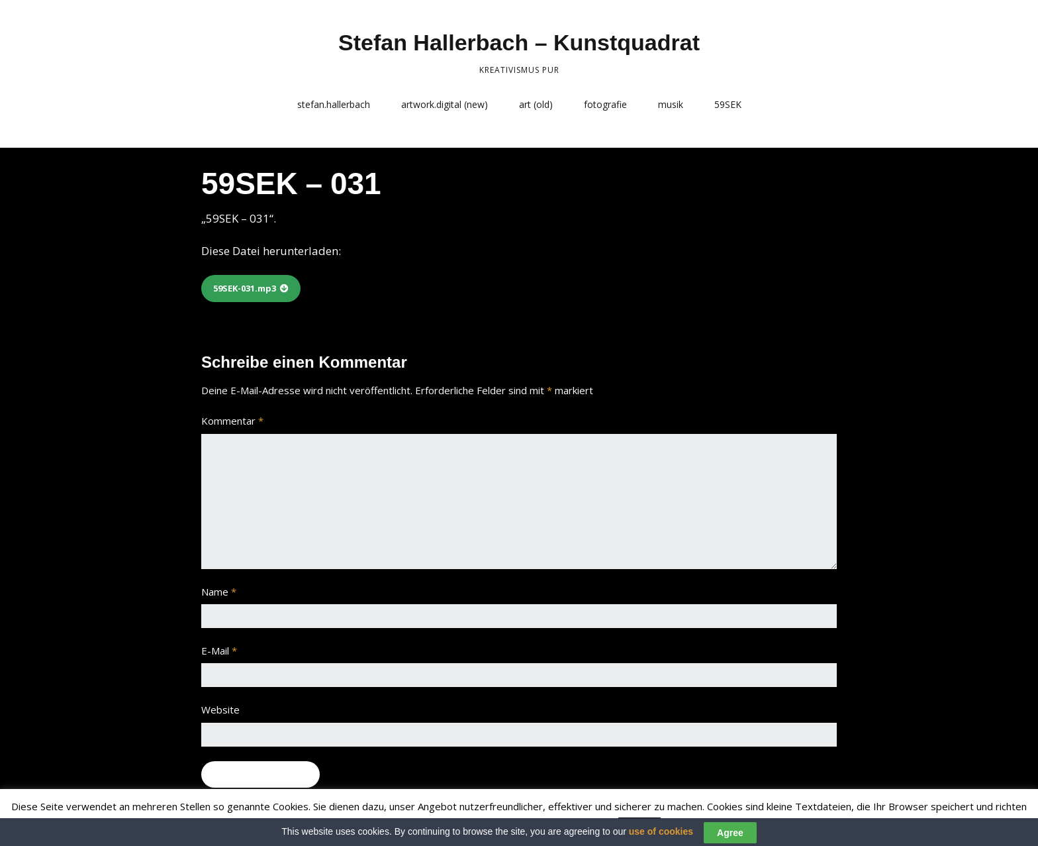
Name (218, 591)
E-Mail (219, 650)
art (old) (536, 104)
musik (670, 104)
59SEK (727, 104)
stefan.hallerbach (333, 104)
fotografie (605, 104)
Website (220, 709)
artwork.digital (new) (444, 104)
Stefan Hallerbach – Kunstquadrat (519, 42)
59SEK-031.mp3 (244, 288)
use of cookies (661, 834)
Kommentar (232, 420)
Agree (730, 834)
